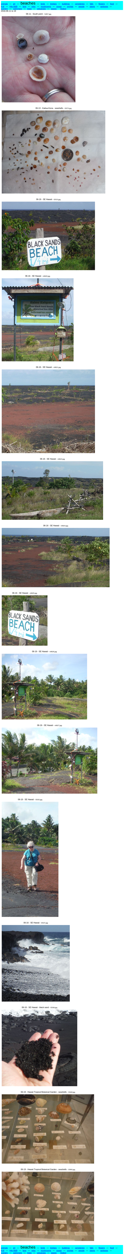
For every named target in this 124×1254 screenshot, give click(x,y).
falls (91, 4)
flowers (102, 4)
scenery (4, 9)
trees (29, 9)
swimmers (17, 9)
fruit (2, 7)
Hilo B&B (13, 7)
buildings (66, 4)
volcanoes (41, 9)
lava (24, 7)
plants (92, 7)
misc (33, 7)
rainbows (104, 7)
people (82, 7)
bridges (53, 4)
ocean (59, 7)
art (14, 4)
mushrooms (46, 7)
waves (53, 9)
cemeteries (80, 4)
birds (43, 4)
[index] (63, 9)
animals (4, 4)
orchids (70, 7)
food (112, 4)
